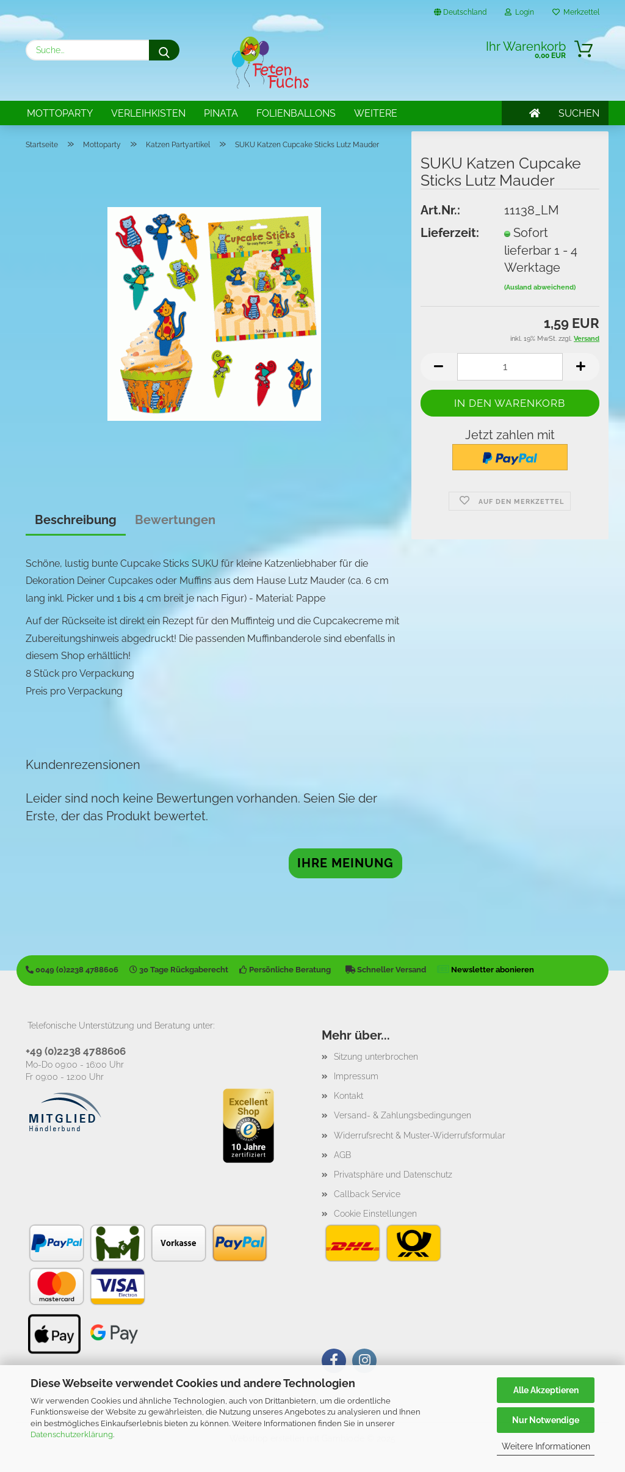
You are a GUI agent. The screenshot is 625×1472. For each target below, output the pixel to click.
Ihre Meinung (345, 863)
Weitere (375, 113)
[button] (439, 367)
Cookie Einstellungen (375, 1214)
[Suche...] (164, 50)
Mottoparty (60, 113)
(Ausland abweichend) (540, 287)
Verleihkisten (148, 113)
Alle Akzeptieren (546, 1390)
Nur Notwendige (545, 1420)
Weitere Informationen (546, 1446)
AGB (342, 1155)
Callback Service (367, 1194)
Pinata (221, 113)
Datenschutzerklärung (72, 1434)
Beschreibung (76, 519)
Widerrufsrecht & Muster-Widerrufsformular (419, 1135)
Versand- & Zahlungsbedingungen (402, 1115)
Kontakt (348, 1096)
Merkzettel (575, 12)
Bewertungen (175, 519)
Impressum (356, 1076)
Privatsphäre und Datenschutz (393, 1174)
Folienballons (296, 113)
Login (519, 12)
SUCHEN (578, 113)
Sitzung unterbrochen (376, 1057)
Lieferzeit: (450, 232)
